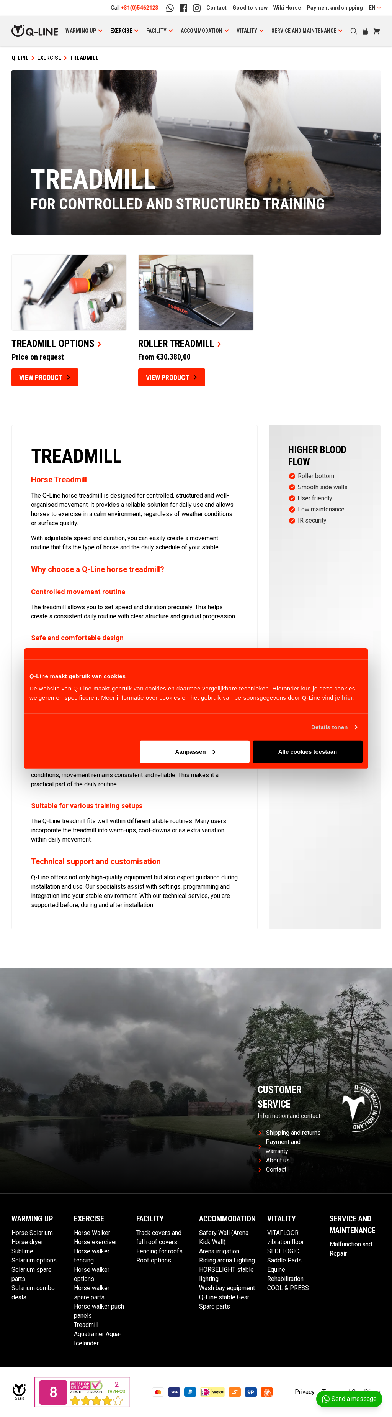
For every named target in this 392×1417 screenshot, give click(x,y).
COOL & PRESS (288, 1288)
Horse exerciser (95, 1242)
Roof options (153, 1260)
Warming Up (80, 31)
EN (375, 8)
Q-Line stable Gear (224, 1297)
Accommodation (201, 31)
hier (347, 697)
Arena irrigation (219, 1251)
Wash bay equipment (227, 1288)
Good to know (250, 8)
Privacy (305, 1392)
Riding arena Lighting (227, 1260)
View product (44, 377)
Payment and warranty (279, 1146)
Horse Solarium (32, 1232)
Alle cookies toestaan (307, 751)
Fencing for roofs (159, 1251)
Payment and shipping (335, 8)
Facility (156, 31)
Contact (216, 8)
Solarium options (34, 1260)
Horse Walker (92, 1232)
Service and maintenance (303, 31)
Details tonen (329, 727)
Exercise (121, 31)
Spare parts (214, 1306)
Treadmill (86, 1324)
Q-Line (20, 57)
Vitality (247, 31)
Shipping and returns (289, 1132)
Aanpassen (195, 751)
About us (274, 1160)
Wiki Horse (287, 8)
